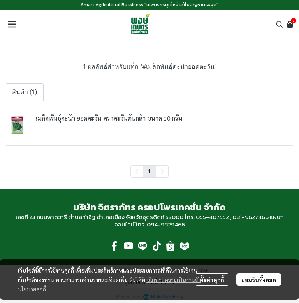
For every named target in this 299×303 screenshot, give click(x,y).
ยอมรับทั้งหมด (258, 279)
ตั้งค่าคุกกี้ (212, 279)
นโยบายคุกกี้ (32, 288)
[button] (279, 24)
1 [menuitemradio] (149, 171)
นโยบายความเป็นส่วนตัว (173, 279)
